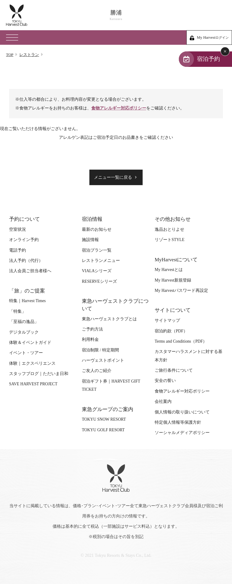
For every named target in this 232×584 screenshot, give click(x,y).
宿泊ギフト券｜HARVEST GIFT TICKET (111, 385)
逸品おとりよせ (169, 229)
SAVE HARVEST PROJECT (33, 384)
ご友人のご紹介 (96, 370)
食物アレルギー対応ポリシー (118, 108)
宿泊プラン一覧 (96, 250)
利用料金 (90, 339)
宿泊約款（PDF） (171, 331)
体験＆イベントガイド (30, 342)
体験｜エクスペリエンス (32, 363)
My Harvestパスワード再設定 (181, 290)
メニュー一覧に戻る (113, 177)
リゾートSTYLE (169, 239)
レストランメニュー (101, 260)
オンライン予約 (24, 239)
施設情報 (90, 239)
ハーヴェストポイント (103, 360)
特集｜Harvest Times (27, 301)
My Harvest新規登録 (173, 280)
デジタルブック (24, 332)
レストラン (29, 54)
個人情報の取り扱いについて (182, 412)
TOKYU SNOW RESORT (104, 419)
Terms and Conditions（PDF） (181, 341)
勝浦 (116, 15)
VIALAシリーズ (96, 271)
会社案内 (163, 401)
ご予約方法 (92, 329)
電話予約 (17, 250)
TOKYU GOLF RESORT (103, 430)
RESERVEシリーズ (99, 281)
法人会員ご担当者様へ (30, 271)
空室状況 (17, 229)
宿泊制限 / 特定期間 (100, 350)
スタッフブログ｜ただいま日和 (38, 373)
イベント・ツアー (26, 353)
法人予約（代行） (26, 260)
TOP (9, 54)
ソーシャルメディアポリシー (182, 432)
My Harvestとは (169, 269)
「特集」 (17, 311)
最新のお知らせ (96, 229)
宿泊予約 (208, 59)
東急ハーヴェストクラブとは (109, 319)
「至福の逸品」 (24, 321)
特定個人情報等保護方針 (178, 422)
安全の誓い (165, 380)
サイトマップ (167, 320)
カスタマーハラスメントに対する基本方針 (188, 355)
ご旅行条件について (174, 370)
